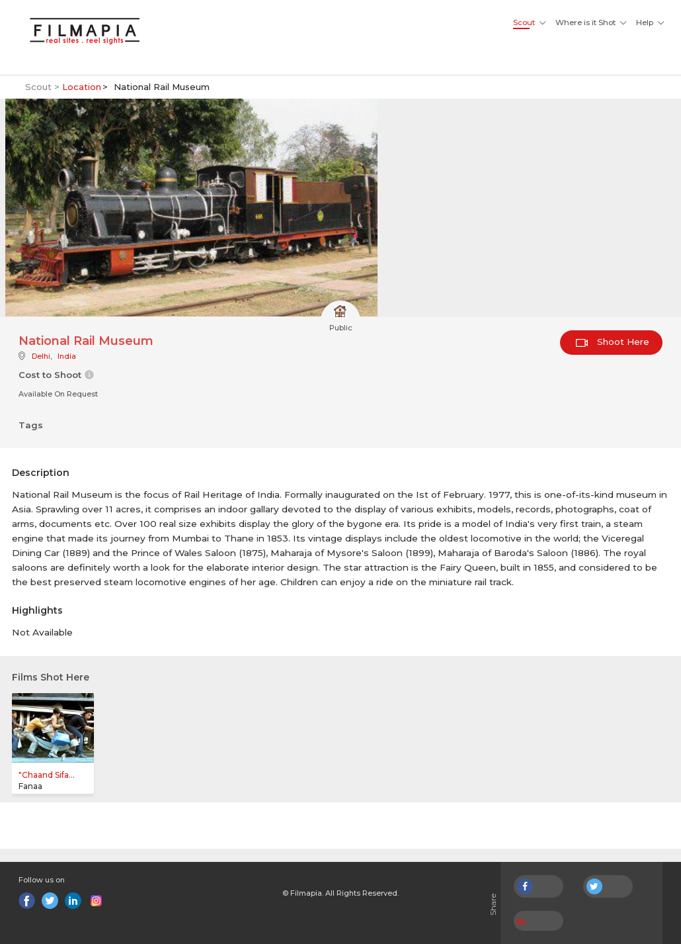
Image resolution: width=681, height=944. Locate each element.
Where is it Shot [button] (585, 22)
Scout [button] (524, 22)
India (67, 356)
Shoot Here (612, 341)
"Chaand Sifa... (47, 775)
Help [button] (644, 22)
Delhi (41, 356)
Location (81, 86)
